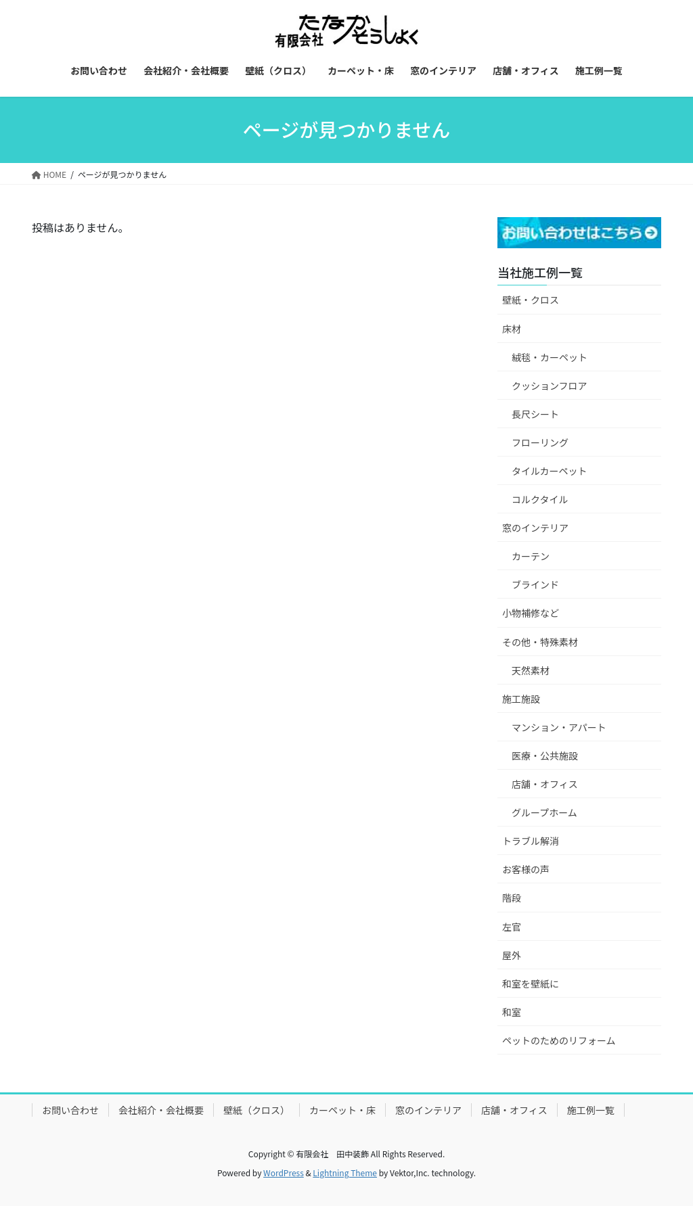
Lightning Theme (345, 1172)
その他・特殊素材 (540, 642)
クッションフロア (549, 385)
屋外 (511, 955)
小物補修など (530, 613)
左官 (511, 926)
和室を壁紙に (530, 983)
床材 (511, 328)
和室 (511, 1012)
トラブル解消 (530, 841)
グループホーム (544, 812)
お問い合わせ (70, 1110)
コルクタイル (540, 499)
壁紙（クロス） (256, 1110)
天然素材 (531, 670)
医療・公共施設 (545, 755)
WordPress (283, 1172)
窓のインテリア (535, 527)
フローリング (540, 442)
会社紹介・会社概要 (161, 1110)
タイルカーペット (549, 471)
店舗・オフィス (545, 784)
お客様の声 (526, 869)
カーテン (531, 556)
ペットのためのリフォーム (559, 1040)
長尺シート (535, 414)
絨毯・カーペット (549, 357)
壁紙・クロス (530, 299)
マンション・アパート (559, 727)
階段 (511, 897)
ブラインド (535, 584)
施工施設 (521, 698)
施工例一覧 (590, 1110)
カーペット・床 (342, 1110)
